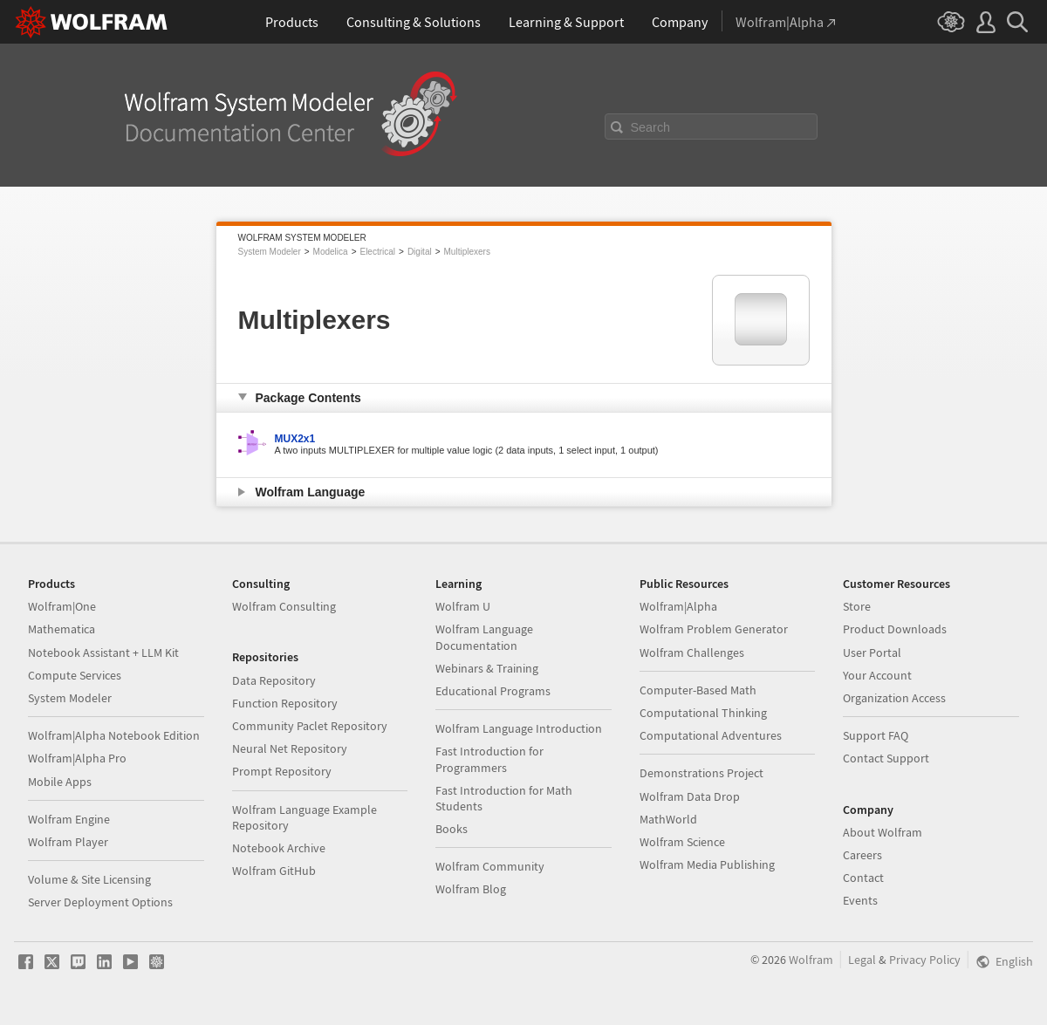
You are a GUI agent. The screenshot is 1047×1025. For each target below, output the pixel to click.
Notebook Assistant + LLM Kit (103, 652)
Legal (862, 959)
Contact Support (886, 758)
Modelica (330, 251)
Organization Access (894, 698)
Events (860, 900)
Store (857, 606)
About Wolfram (882, 832)
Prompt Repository (282, 771)
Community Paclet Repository (309, 726)
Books (451, 829)
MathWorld (668, 819)
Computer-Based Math (698, 690)
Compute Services (74, 675)
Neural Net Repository (289, 748)
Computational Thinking (703, 713)
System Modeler (269, 251)
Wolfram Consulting (284, 606)
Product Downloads (895, 629)
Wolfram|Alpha (678, 606)
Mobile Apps (60, 781)
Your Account (877, 675)
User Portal (872, 652)
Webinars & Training (486, 668)
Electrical (377, 251)
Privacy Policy (925, 959)
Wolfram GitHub (274, 870)
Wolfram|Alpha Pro (77, 758)
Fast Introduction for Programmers (489, 759)
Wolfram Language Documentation (484, 637)
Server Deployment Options (100, 902)
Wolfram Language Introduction (518, 728)
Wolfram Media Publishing (707, 864)
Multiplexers (467, 251)
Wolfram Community (489, 866)
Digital (419, 251)
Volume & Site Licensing (89, 879)
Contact (863, 877)
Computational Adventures (711, 735)
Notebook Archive (278, 848)
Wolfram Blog (470, 889)
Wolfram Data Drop (690, 796)
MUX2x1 (295, 439)
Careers (862, 855)
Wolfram (811, 959)
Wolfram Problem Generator (714, 629)
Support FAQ (875, 735)
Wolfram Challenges (692, 652)
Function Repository (285, 703)
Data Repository (274, 680)
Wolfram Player (68, 842)
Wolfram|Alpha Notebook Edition (114, 735)
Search (651, 127)
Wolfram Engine (69, 819)
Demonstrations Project (701, 773)
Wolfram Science (682, 842)
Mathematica (61, 629)
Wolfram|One (62, 606)
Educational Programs (493, 691)
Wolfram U (462, 606)
